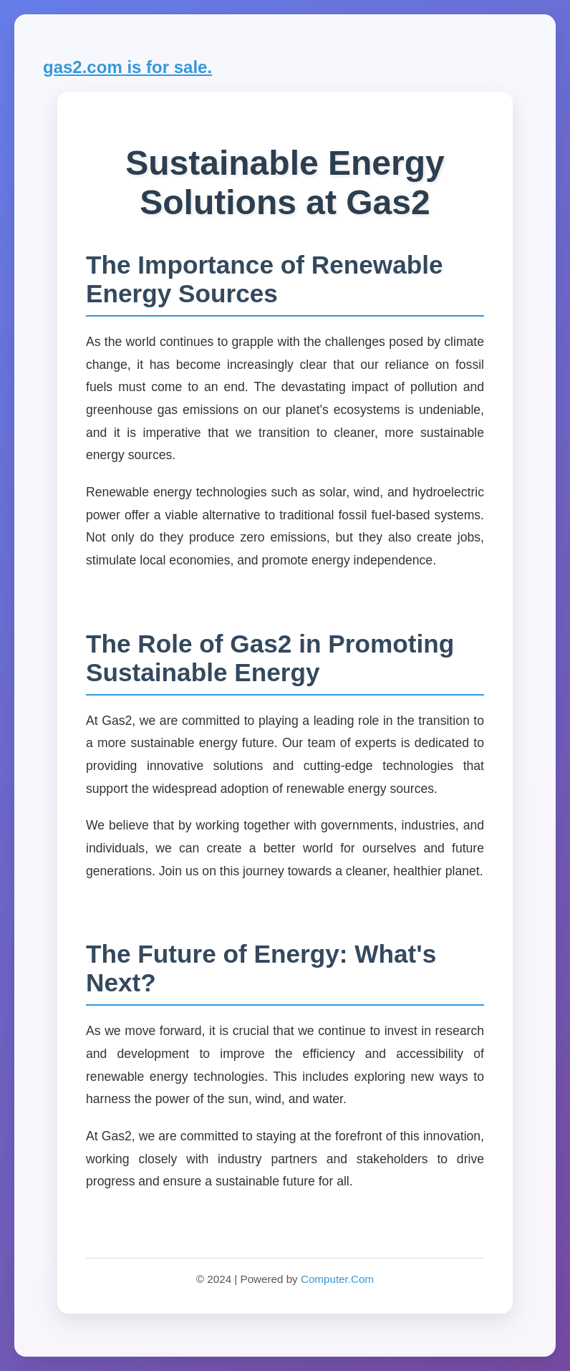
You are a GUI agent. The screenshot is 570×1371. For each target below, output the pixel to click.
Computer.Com (337, 1279)
